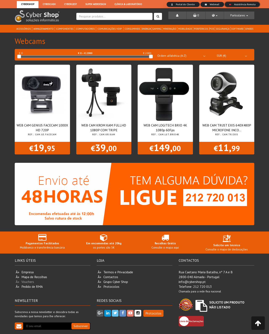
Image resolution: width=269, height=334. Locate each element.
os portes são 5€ (104, 241)
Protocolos (111, 286)
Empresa (27, 272)
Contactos (110, 277)
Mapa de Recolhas (34, 277)
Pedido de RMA (32, 286)
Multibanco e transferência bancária (42, 241)
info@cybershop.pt (192, 282)
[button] (215, 15)
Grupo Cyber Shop (115, 282)
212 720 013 (202, 286)
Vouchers (27, 282)
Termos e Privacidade (118, 272)
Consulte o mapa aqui (165, 241)
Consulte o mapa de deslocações (227, 243)
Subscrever (81, 326)
